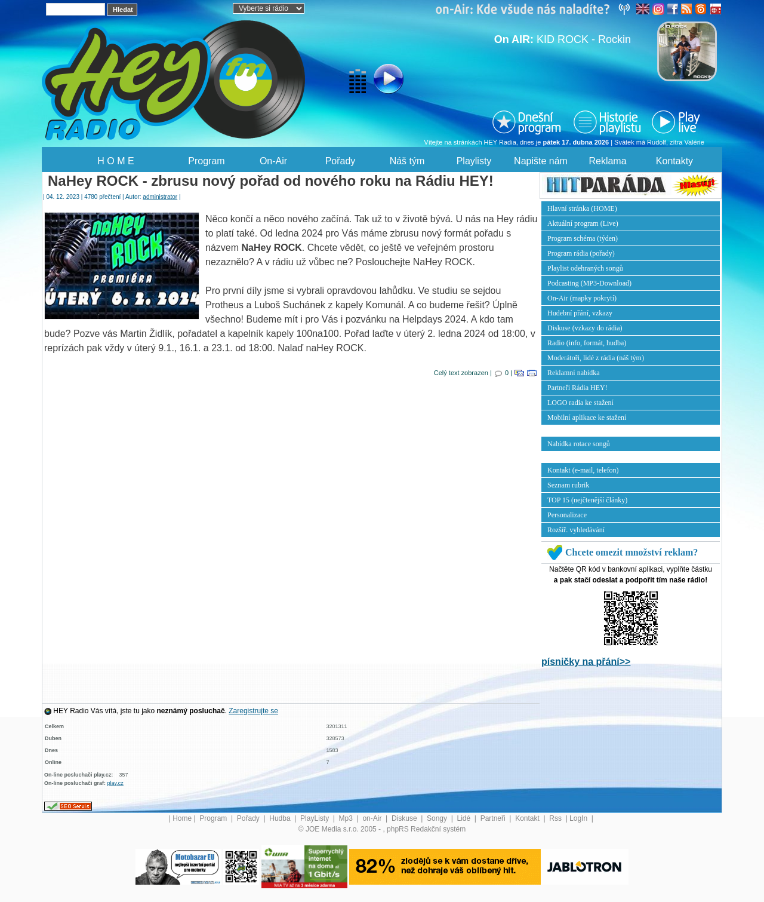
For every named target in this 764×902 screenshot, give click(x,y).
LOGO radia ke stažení (580, 402)
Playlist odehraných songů (585, 268)
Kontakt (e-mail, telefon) (583, 470)
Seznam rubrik (568, 485)
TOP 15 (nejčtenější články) (587, 500)
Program (206, 161)
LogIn (579, 818)
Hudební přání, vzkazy (579, 313)
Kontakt (528, 818)
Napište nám (541, 161)
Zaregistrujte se (253, 711)
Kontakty (674, 161)
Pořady (340, 161)
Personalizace (567, 515)
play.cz (115, 783)
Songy (438, 818)
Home (182, 818)
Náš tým (407, 161)
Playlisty (474, 161)
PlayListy (315, 818)
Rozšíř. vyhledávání (576, 530)
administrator (160, 197)
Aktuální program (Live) (582, 223)
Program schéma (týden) (582, 238)
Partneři (493, 818)
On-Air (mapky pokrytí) (582, 298)
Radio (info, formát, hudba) (586, 343)
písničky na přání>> (585, 661)
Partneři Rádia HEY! (577, 387)
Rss (556, 818)
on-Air (372, 818)
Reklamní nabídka (573, 373)
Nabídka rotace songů (578, 444)
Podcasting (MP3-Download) (589, 283)
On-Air (273, 161)
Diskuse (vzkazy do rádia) (585, 328)
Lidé (465, 818)
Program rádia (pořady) (581, 253)
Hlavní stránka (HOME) (582, 208)
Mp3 (347, 818)
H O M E (115, 161)
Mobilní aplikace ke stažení (586, 417)
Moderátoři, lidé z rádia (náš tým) (595, 358)
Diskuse (405, 818)
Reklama (607, 161)
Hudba (280, 818)
